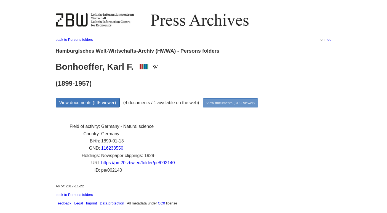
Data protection (112, 203)
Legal (78, 203)
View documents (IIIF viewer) (87, 102)
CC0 (161, 203)
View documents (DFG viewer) (230, 103)
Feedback (63, 203)
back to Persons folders (74, 39)
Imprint (91, 203)
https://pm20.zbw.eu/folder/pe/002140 (138, 162)
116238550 (112, 148)
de (329, 39)
